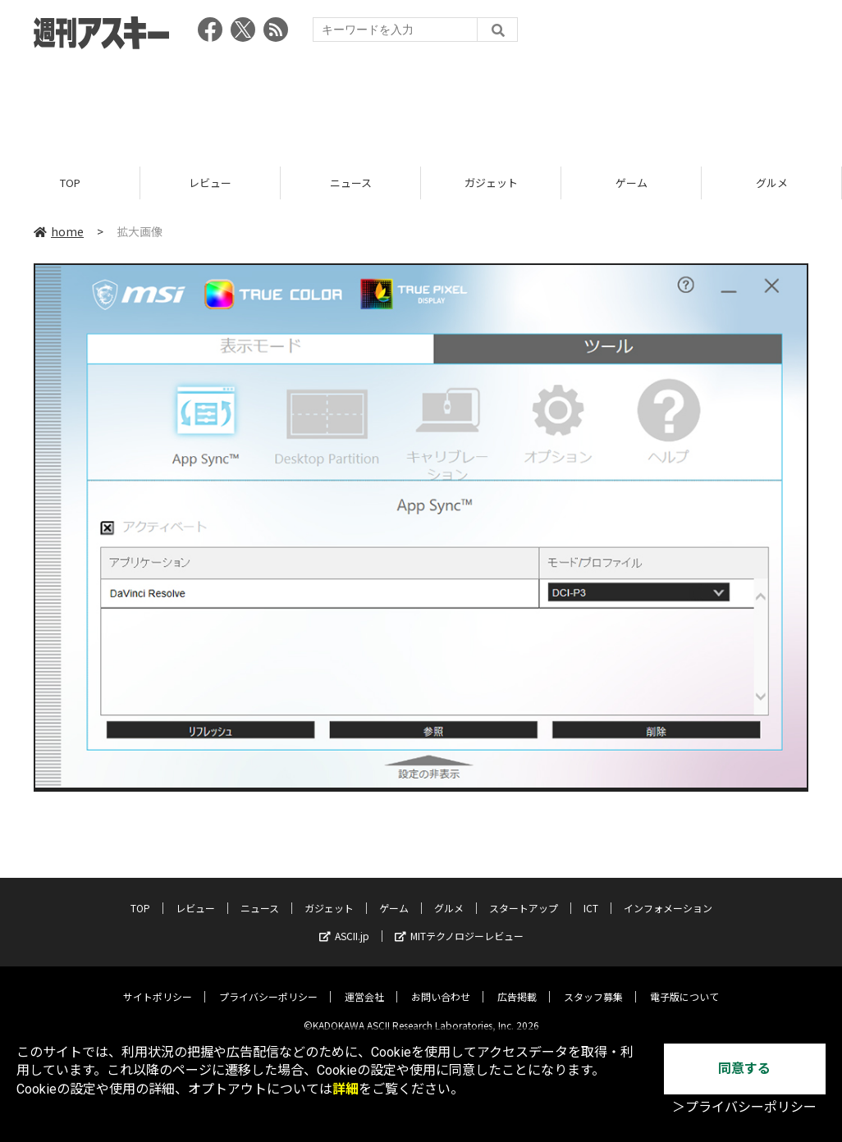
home (59, 231)
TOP (70, 182)
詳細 (345, 1089)
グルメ (772, 182)
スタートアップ (523, 895)
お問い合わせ (440, 984)
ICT (590, 895)
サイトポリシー (157, 984)
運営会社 (364, 984)
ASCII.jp (344, 923)
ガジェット (491, 182)
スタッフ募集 (593, 984)
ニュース (351, 182)
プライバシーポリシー (268, 984)
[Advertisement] (421, 102)
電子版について (684, 984)
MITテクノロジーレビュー (459, 923)
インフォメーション (668, 895)
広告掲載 (517, 984)
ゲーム (631, 182)
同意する (744, 1068)
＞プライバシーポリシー (744, 1107)
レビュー (210, 182)
